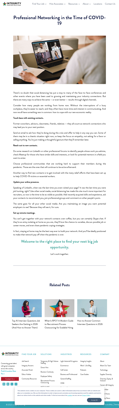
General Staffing (65, 379)
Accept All (94, 400)
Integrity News (105, 398)
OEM (62, 383)
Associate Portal (27, 370)
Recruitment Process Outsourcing (48, 381)
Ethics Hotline (26, 374)
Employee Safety (46, 376)
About (102, 361)
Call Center (64, 370)
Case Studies (84, 374)
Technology (104, 370)
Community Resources (29, 379)
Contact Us (110, 3)
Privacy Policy (86, 395)
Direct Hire (44, 367)
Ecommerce (64, 365)
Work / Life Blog (85, 365)
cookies (70, 395)
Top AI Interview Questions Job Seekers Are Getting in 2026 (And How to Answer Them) (26, 324)
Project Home (105, 394)
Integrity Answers (28, 365)
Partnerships (104, 389)
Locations (98, 3)
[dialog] (59, 396)
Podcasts (83, 370)
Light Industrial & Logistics (69, 361)
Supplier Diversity (106, 374)
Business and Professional (68, 374)
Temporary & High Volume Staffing (49, 362)
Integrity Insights (85, 361)
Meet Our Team (105, 365)
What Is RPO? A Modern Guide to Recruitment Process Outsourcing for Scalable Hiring (59, 324)
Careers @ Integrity (107, 385)
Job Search (25, 361)
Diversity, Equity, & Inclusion (106, 380)
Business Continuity (47, 372)
